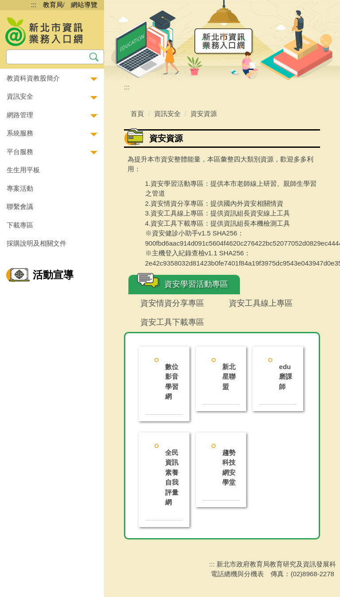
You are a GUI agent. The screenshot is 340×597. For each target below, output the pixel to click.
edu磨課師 (285, 376)
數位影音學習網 (171, 382)
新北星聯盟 (229, 376)
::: (34, 4)
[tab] (184, 284)
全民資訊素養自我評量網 (171, 477)
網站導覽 (84, 4)
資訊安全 (167, 113)
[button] (52, 78)
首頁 (137, 113)
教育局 (53, 4)
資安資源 (203, 113)
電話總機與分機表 (237, 574)
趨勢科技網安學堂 (229, 467)
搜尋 (94, 56)
